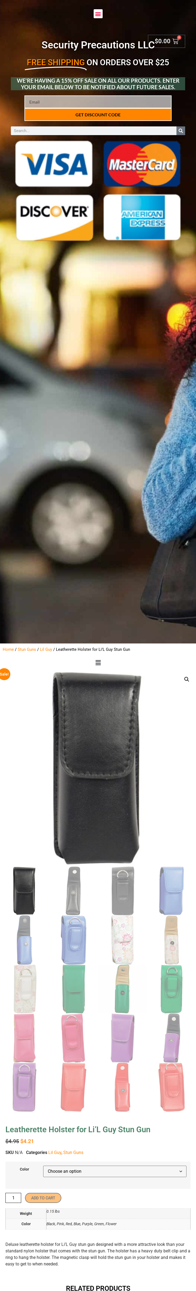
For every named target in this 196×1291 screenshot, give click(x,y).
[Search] (180, 130)
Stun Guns (27, 649)
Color (24, 1169)
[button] (98, 13)
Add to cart (43, 1198)
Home (8, 649)
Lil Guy (46, 649)
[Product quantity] (13, 1198)
